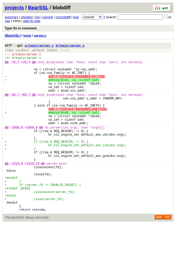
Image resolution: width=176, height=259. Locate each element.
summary (11, 17)
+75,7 (25, 66)
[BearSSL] (13, 35)
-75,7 (14, 66)
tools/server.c (28, 56)
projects (14, 7)
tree (76, 17)
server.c (40, 35)
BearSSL (38, 7)
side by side (32, 21)
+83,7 (25, 105)
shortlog (27, 17)
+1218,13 (32, 188)
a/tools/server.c (39, 46)
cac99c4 (22, 52)
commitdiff (62, 17)
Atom (159, 252)
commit (47, 17)
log (37, 17)
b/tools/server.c (70, 46)
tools (27, 35)
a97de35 (38, 52)
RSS (167, 252)
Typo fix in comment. (21, 28)
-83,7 (14, 105)
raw (7, 21)
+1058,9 (31, 145)
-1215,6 (16, 188)
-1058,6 (16, 145)
